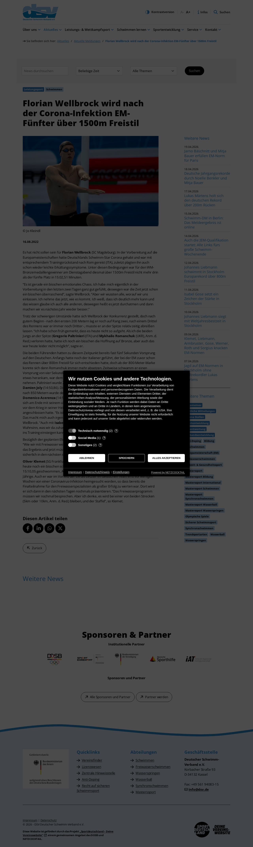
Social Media (87, 438)
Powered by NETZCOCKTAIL (168, 472)
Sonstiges (85, 445)
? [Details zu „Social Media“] (104, 437)
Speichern (126, 458)
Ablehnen (86, 458)
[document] (126, 401)
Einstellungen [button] (121, 472)
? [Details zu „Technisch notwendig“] (116, 430)
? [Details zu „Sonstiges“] (100, 444)
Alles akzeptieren (166, 458)
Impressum (75, 472)
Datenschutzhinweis (97, 472)
